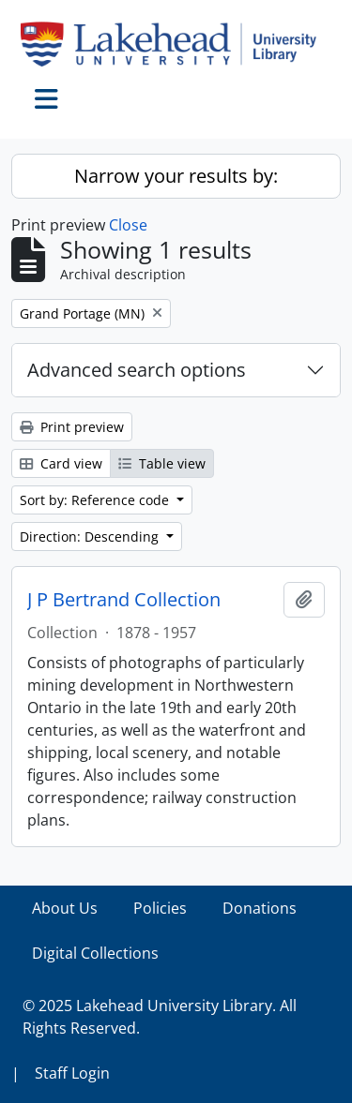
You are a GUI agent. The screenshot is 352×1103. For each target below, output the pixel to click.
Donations (259, 908)
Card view (61, 463)
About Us (65, 908)
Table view (162, 463)
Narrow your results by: (176, 175)
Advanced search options (136, 369)
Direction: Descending (91, 536)
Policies (160, 908)
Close (128, 225)
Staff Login (72, 1073)
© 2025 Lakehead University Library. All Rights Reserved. (160, 1016)
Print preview (72, 427)
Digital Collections (95, 953)
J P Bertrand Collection (124, 600)
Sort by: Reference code (96, 500)
